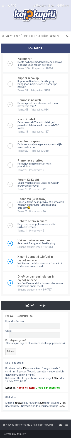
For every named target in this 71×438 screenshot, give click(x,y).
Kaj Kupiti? (25, 59)
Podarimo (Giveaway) (32, 199)
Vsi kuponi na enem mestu (35, 240)
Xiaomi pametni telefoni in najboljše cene (35, 258)
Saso (62, 406)
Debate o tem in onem (32, 221)
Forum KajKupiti (28, 179)
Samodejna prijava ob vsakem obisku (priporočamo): (35, 344)
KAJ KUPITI (35, 48)
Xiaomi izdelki (27, 119)
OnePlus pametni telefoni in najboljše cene (36, 278)
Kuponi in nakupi (29, 78)
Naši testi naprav (29, 141)
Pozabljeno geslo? (15, 340)
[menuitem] (12, 5)
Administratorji (26, 387)
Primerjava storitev (30, 160)
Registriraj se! (25, 316)
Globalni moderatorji (48, 387)
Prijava (9, 316)
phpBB (20, 433)
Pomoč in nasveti (29, 100)
